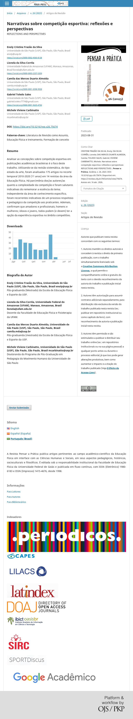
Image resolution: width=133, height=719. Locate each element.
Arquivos (21, 13)
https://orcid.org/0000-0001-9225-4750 (24, 105)
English (15, 428)
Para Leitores (13, 491)
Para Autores (13, 496)
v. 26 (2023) (36, 13)
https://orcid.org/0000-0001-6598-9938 (24, 89)
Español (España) (21, 433)
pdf (88, 118)
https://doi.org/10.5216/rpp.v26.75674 (35, 126)
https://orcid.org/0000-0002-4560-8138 (24, 57)
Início (9, 13)
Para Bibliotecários (16, 502)
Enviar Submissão (19, 407)
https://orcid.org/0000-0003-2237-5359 (24, 73)
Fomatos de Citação (93, 188)
